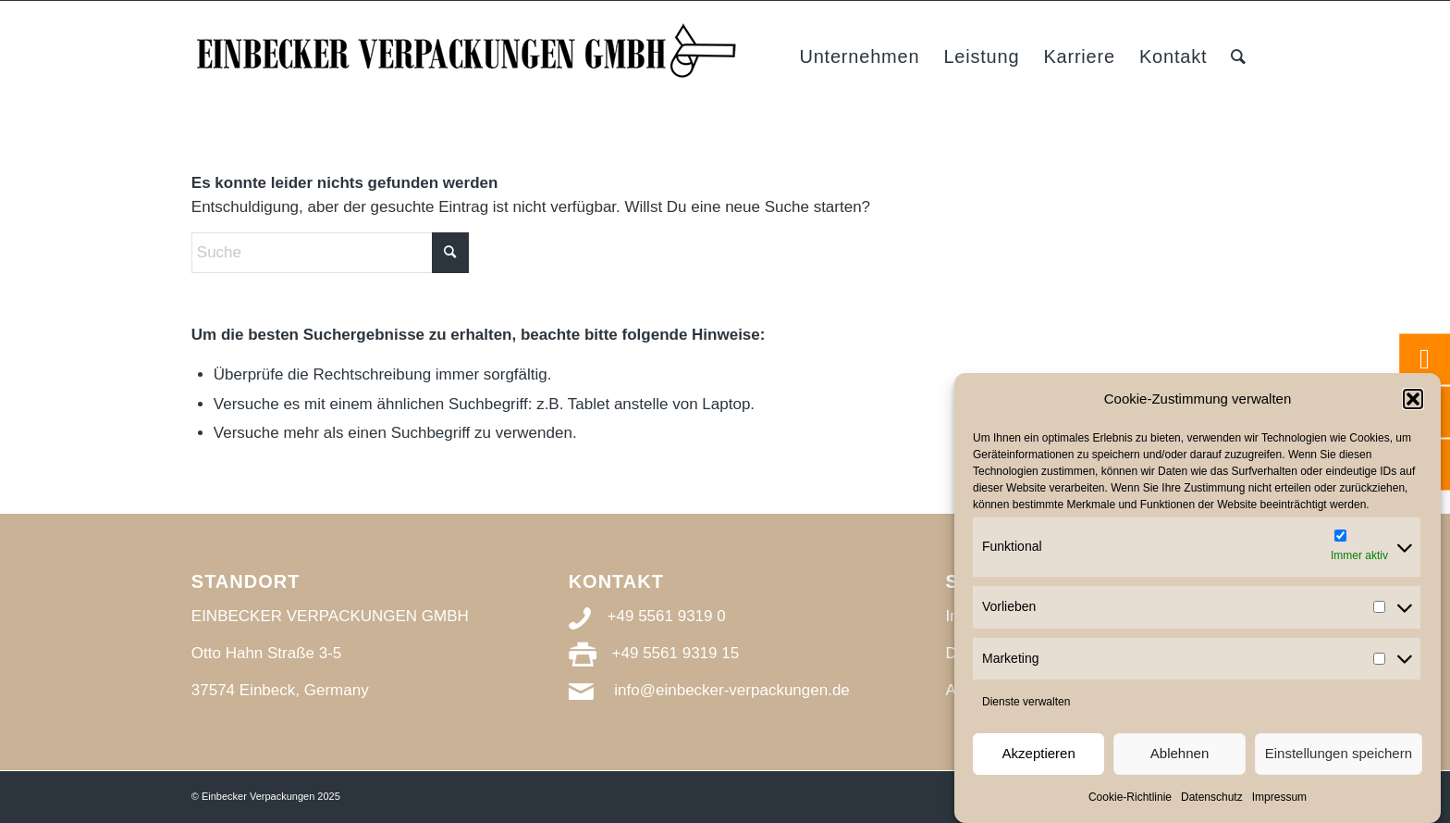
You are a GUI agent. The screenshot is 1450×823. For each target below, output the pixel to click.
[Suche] (1239, 56)
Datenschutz (1212, 797)
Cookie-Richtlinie (1130, 797)
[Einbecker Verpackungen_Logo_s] (468, 56)
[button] (1413, 399)
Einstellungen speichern (1338, 753)
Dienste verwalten (1026, 701)
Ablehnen (1179, 753)
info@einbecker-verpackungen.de (731, 690)
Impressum (1279, 797)
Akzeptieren (1038, 753)
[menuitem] (859, 56)
